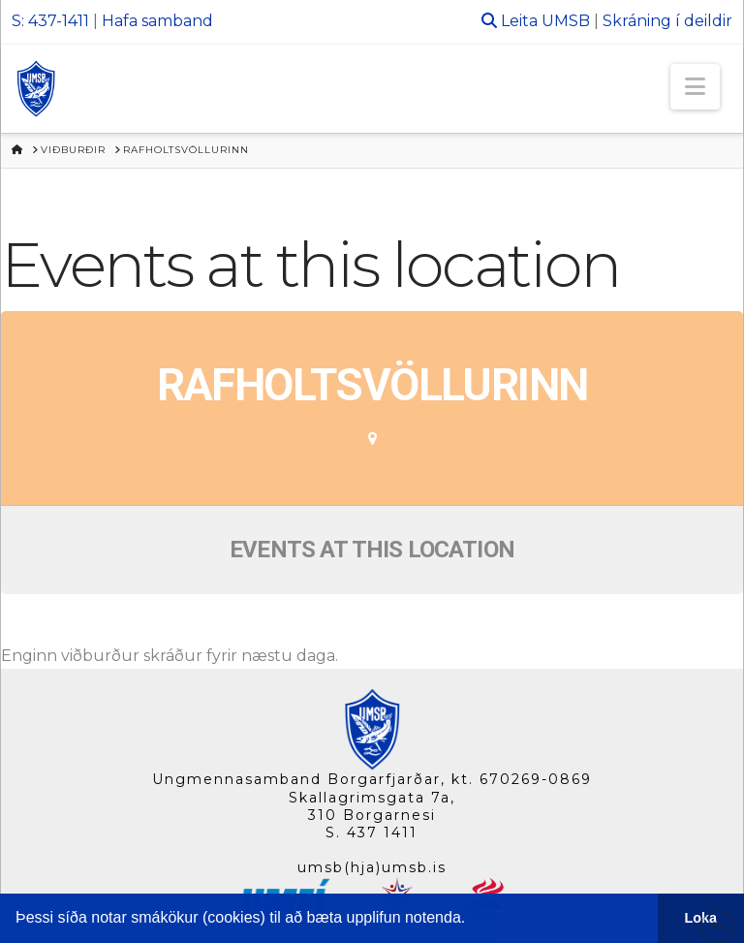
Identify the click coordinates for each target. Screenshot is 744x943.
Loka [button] (701, 918)
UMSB (566, 21)
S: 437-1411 (50, 21)
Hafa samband (157, 21)
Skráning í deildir (667, 21)
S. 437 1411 (372, 832)
